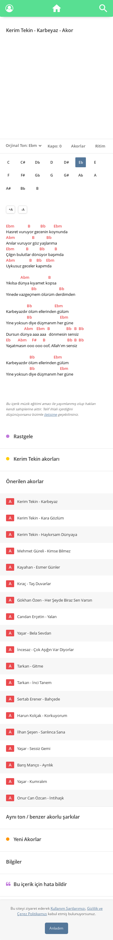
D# (66, 162)
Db (37, 162)
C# (22, 162)
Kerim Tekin (19, 30)
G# (66, 175)
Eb (81, 162)
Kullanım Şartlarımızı (68, 908)
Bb (22, 188)
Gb (37, 175)
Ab (80, 175)
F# (23, 175)
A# (8, 188)
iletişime (50, 414)
